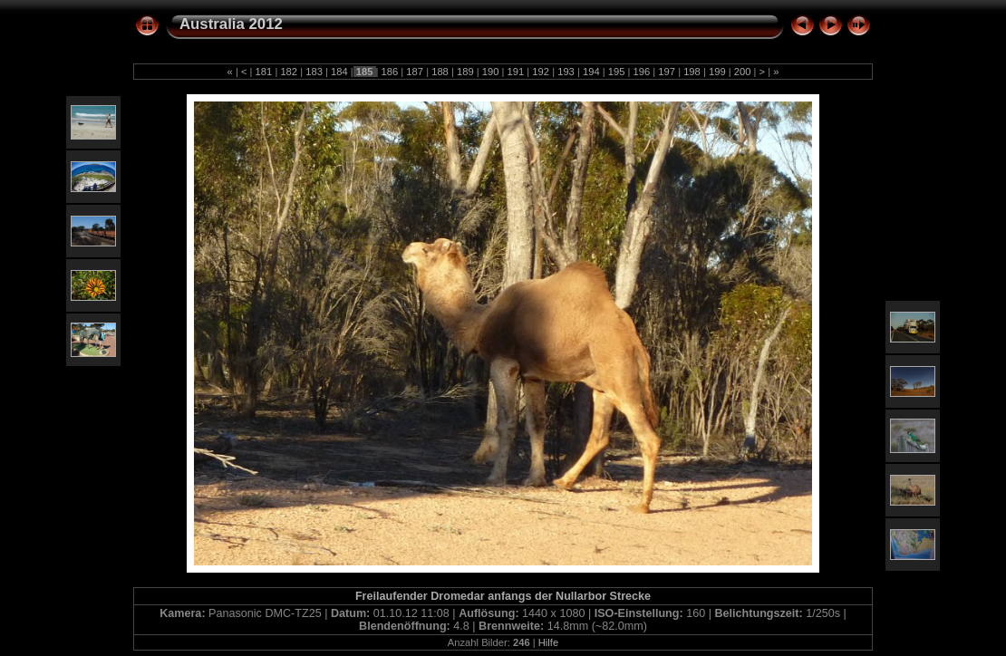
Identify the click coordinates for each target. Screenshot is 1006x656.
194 (591, 71)
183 (314, 71)
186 (389, 71)
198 (692, 71)
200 (742, 71)
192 (540, 71)
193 (566, 71)
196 (641, 71)
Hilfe (548, 642)
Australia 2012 (231, 24)
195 (616, 71)
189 (465, 71)
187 (414, 71)
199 (717, 71)
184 (339, 71)
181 (263, 71)
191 (515, 71)
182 (288, 71)
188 (440, 71)
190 (490, 71)
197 (666, 71)
